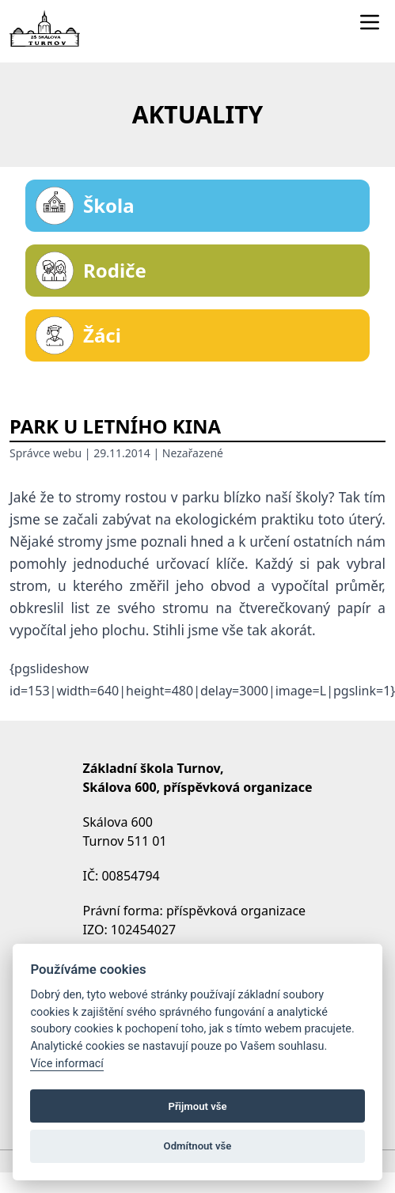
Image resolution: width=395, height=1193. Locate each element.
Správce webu (45, 452)
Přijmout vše (197, 1106)
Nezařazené (192, 452)
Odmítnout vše (198, 1146)
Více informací (67, 1063)
